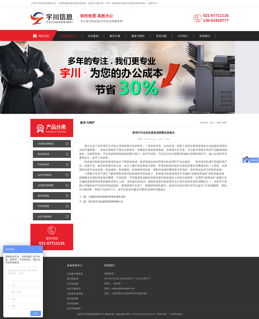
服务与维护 (138, 36)
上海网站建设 (176, 314)
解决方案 (115, 36)
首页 (212, 122)
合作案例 (93, 36)
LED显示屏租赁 (46, 143)
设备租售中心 (69, 36)
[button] (117, 111)
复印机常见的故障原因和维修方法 (105, 201)
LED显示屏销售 (46, 185)
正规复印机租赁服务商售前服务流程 (106, 197)
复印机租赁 (43, 154)
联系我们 (205, 36)
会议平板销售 (45, 216)
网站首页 (44, 36)
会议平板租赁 (45, 175)
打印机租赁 (43, 164)
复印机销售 (43, 195)
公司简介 (183, 36)
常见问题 (161, 36)
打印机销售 (43, 206)
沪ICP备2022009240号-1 (144, 314)
